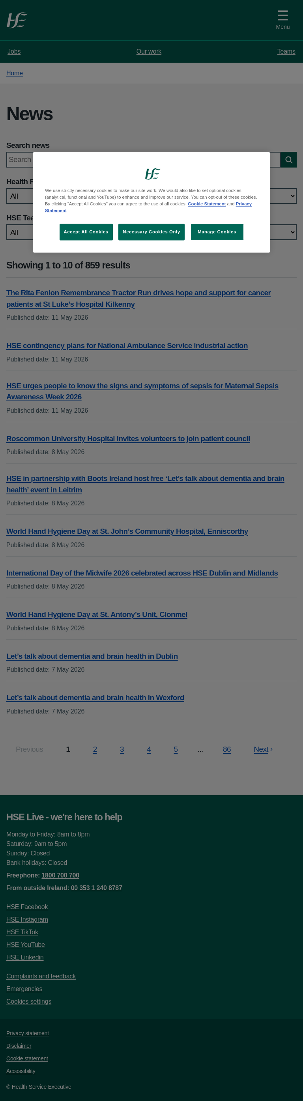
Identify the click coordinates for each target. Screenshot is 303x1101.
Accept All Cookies (86, 231)
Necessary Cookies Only (151, 231)
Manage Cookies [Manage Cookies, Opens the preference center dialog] (217, 231)
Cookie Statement (207, 203)
